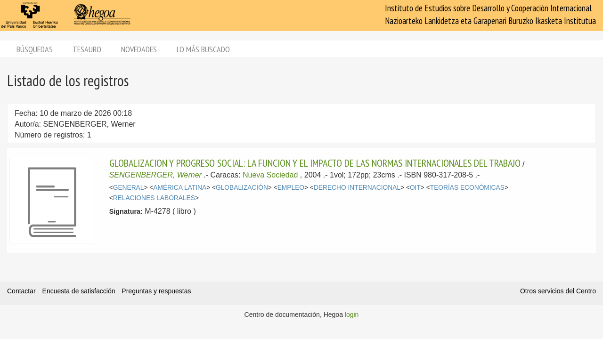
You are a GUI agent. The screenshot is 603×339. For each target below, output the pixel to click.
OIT (415, 187)
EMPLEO (290, 187)
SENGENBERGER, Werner (155, 175)
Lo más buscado (203, 49)
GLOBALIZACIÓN (242, 187)
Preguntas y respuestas (156, 291)
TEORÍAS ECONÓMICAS (467, 187)
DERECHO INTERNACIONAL (357, 187)
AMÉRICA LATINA (179, 187)
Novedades (139, 49)
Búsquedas (34, 49)
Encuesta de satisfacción (78, 291)
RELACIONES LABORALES (154, 198)
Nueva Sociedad (270, 175)
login (352, 314)
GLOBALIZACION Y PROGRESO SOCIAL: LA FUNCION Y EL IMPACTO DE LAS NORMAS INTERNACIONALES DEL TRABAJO (315, 163)
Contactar (21, 291)
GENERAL (128, 187)
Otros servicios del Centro (558, 291)
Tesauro (87, 49)
